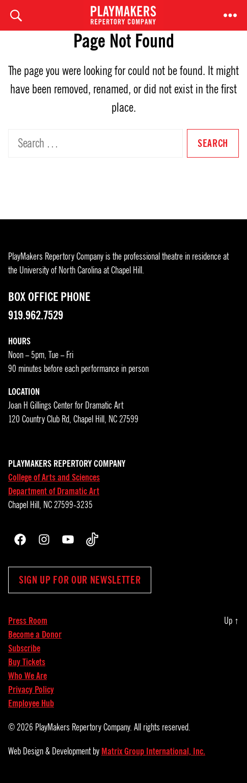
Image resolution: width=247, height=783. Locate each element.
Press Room (27, 621)
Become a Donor (35, 634)
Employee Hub (31, 703)
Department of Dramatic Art (53, 491)
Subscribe (24, 648)
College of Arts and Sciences (54, 477)
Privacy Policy (31, 690)
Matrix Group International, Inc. (153, 751)
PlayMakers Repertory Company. (83, 727)
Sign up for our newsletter (80, 580)
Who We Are (27, 676)
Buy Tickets (26, 662)
